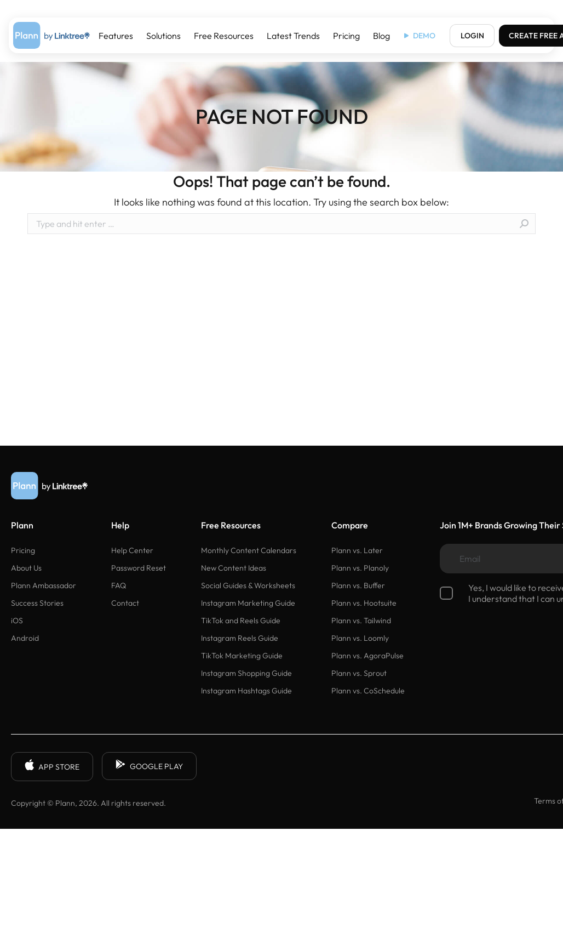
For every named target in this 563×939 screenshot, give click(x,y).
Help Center (132, 550)
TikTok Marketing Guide (242, 656)
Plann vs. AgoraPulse (367, 656)
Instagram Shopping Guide (246, 673)
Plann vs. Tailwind (361, 620)
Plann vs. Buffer (358, 585)
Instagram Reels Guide (239, 638)
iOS (17, 620)
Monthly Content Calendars (248, 550)
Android (25, 638)
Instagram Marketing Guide (248, 603)
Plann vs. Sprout (359, 673)
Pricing (346, 35)
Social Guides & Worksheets (248, 585)
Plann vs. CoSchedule (368, 691)
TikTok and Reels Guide (240, 620)
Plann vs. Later (357, 550)
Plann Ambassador (43, 585)
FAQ (118, 585)
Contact (125, 603)
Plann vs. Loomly (360, 638)
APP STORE (52, 766)
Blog (381, 35)
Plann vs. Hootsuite (364, 603)
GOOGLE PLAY (149, 766)
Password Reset (138, 568)
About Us (26, 568)
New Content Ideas (233, 568)
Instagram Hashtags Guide (246, 691)
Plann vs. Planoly (360, 568)
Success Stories (37, 603)
